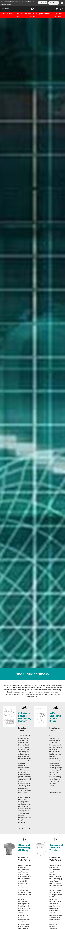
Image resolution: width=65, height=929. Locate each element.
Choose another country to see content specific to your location (18, 3)
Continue (53, 3)
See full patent (24, 829)
